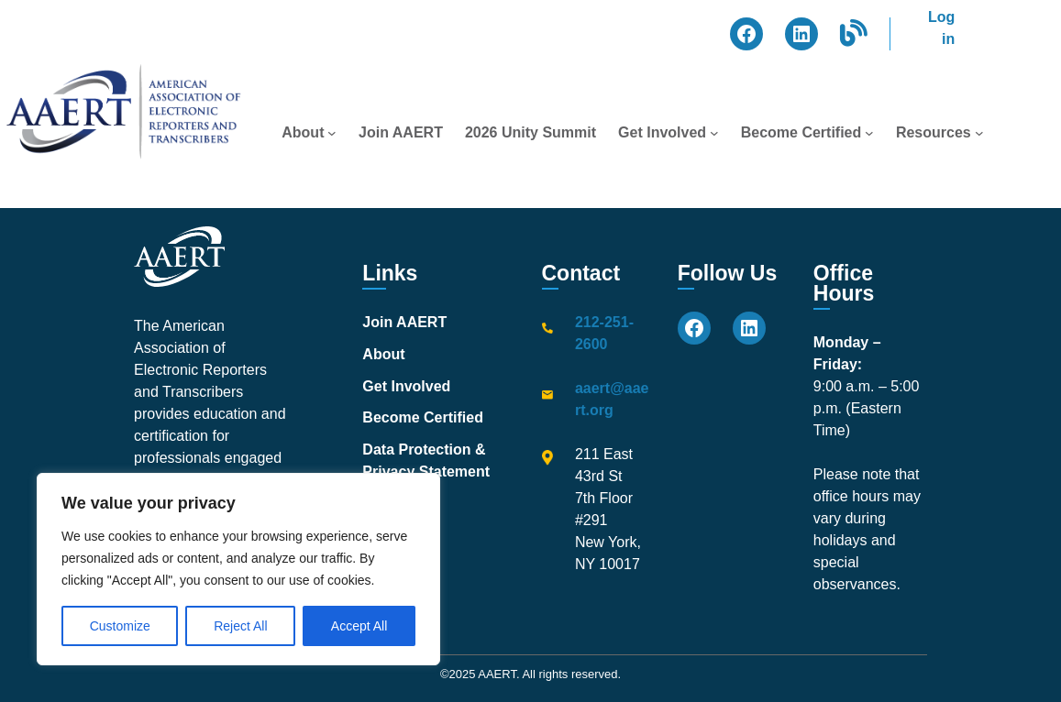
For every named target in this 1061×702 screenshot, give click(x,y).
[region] (238, 569)
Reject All (240, 626)
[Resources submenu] (979, 132)
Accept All (359, 626)
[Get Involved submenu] (714, 132)
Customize (120, 626)
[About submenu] (332, 132)
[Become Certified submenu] (869, 132)
